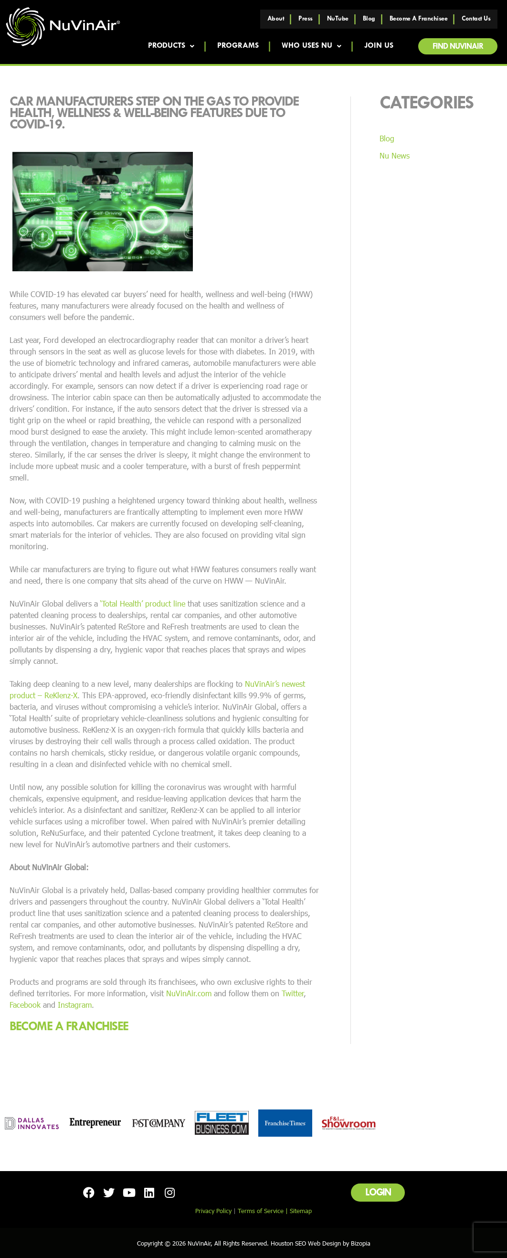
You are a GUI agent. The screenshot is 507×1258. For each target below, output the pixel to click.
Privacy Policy (213, 1211)
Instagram (75, 1004)
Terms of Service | (264, 1211)
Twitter (293, 993)
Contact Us (476, 19)
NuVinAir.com (188, 993)
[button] (457, 46)
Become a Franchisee (419, 19)
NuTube (338, 19)
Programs (238, 46)
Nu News (395, 155)
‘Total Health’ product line (142, 603)
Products (171, 46)
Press (305, 19)
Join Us (378, 46)
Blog (369, 19)
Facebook (25, 1004)
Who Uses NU (311, 46)
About (276, 19)
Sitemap (301, 1211)
